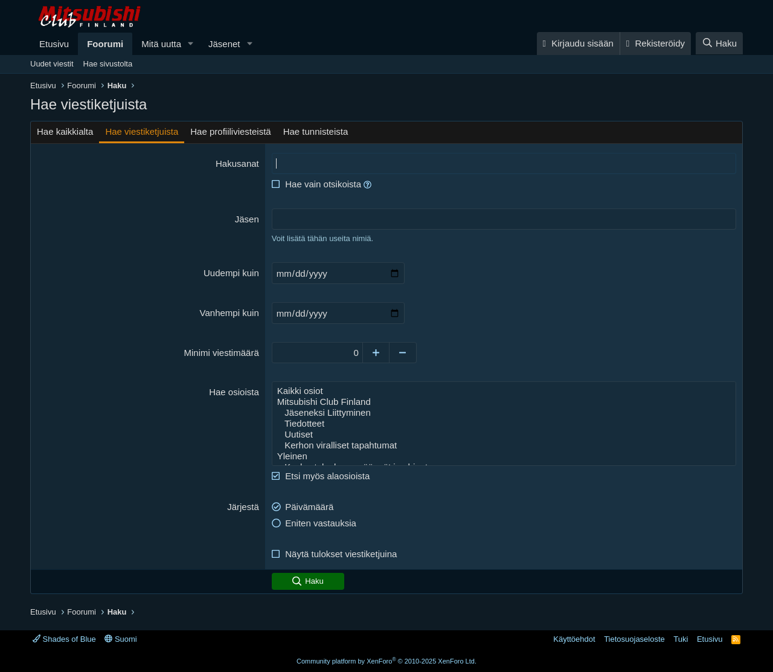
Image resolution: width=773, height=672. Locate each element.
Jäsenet (224, 44)
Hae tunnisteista (315, 131)
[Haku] (719, 43)
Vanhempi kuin (229, 313)
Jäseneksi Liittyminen (504, 412)
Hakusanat (237, 163)
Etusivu (54, 44)
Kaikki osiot (504, 391)
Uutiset (504, 434)
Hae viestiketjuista (141, 131)
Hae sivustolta (108, 63)
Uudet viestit (52, 63)
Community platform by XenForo (386, 661)
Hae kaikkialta (65, 131)
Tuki (680, 639)
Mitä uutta (161, 44)
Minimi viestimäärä (221, 352)
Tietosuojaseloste (634, 639)
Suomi (120, 639)
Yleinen (504, 456)
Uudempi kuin (231, 273)
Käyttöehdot (574, 639)
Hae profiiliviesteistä (230, 131)
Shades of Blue (64, 639)
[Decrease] (403, 352)
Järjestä (243, 507)
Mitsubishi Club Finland (504, 401)
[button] (190, 44)
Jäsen (247, 219)
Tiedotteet (504, 423)
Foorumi (105, 44)
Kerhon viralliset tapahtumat (504, 445)
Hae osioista (234, 392)
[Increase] (376, 352)
